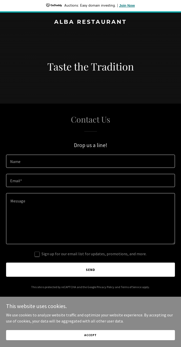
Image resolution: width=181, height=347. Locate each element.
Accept (90, 335)
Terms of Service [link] (131, 287)
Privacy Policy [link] (105, 287)
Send (90, 269)
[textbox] (90, 161)
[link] (90, 22)
